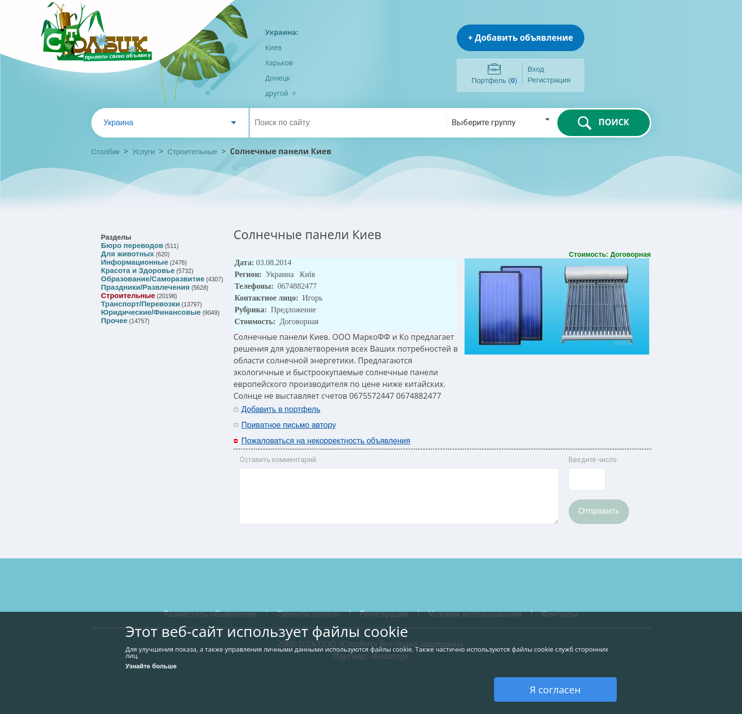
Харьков (279, 62)
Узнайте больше (151, 666)
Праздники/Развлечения (145, 287)
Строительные (192, 151)
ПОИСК (603, 123)
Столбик (105, 151)
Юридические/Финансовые (151, 312)
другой (280, 93)
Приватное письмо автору (289, 425)
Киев (273, 47)
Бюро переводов (132, 245)
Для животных (127, 253)
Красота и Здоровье (138, 270)
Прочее (114, 320)
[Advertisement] (522, 416)
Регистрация (549, 80)
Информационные (134, 262)
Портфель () (494, 80)
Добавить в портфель (281, 409)
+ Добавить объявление (520, 37)
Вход (535, 69)
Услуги (143, 151)
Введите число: (593, 459)
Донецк (277, 77)
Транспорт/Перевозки (140, 304)
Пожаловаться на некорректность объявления (326, 441)
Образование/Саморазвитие (153, 279)
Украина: (281, 32)
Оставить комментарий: (279, 459)
